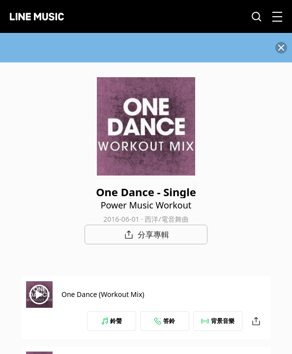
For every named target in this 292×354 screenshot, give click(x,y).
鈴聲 (111, 321)
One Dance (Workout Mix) (103, 294)
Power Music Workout (146, 205)
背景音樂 (217, 321)
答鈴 (164, 321)
